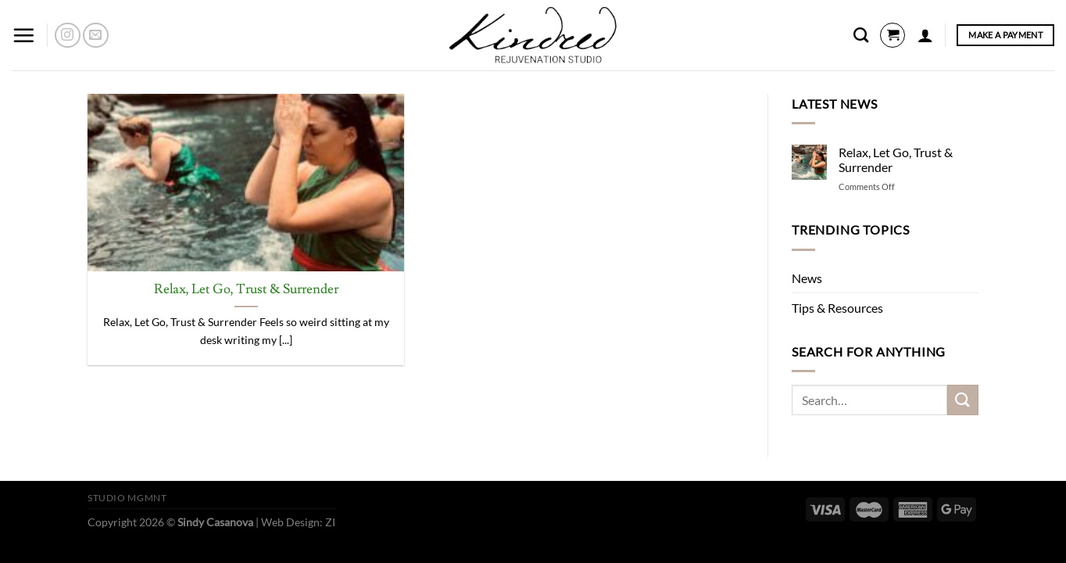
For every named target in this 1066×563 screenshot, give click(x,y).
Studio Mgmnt (127, 498)
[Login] (925, 35)
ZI (330, 522)
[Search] (860, 35)
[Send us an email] (96, 35)
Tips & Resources (837, 307)
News (807, 278)
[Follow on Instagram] (67, 35)
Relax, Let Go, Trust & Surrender (246, 290)
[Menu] (23, 35)
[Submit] (962, 400)
